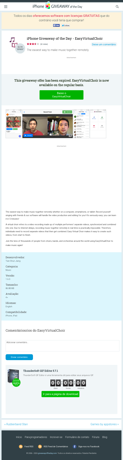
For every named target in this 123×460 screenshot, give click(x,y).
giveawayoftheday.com (47, 453)
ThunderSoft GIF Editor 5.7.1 (40, 370)
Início (19, 437)
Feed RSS (29, 446)
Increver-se (56, 437)
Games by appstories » (104, 424)
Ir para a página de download (60, 394)
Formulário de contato (77, 437)
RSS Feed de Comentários (56, 446)
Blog (104, 437)
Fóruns (95, 437)
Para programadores (36, 437)
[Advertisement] (72, 66)
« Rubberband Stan (16, 424)
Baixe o (61, 94)
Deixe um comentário (104, 44)
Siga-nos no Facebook (88, 446)
